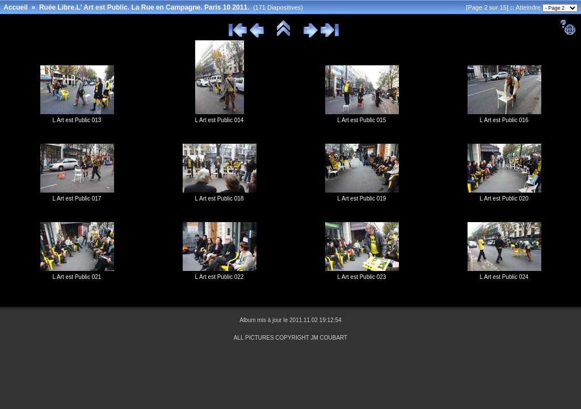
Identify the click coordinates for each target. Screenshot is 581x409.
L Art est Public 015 (362, 120)
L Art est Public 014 (219, 120)
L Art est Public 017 (77, 198)
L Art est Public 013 (77, 120)
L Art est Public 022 (219, 277)
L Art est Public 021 (77, 277)
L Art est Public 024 (504, 277)
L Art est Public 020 (504, 198)
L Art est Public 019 (362, 198)
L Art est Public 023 (362, 277)
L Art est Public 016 (504, 120)
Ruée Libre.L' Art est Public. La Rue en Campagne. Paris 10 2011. (144, 7)
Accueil (15, 7)
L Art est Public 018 (219, 198)
